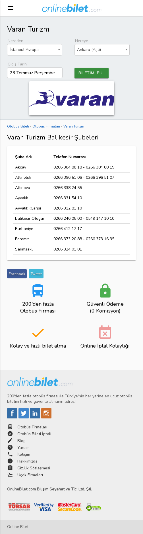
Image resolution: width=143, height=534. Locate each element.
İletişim (23, 454)
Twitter (36, 273)
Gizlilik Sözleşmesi (33, 468)
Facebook (17, 273)
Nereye (81, 41)
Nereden (15, 41)
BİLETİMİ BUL (91, 73)
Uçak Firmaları (30, 475)
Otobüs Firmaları (32, 427)
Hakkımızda (27, 461)
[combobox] (34, 50)
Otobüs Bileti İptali (34, 434)
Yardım (23, 447)
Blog (21, 440)
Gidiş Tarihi (18, 64)
